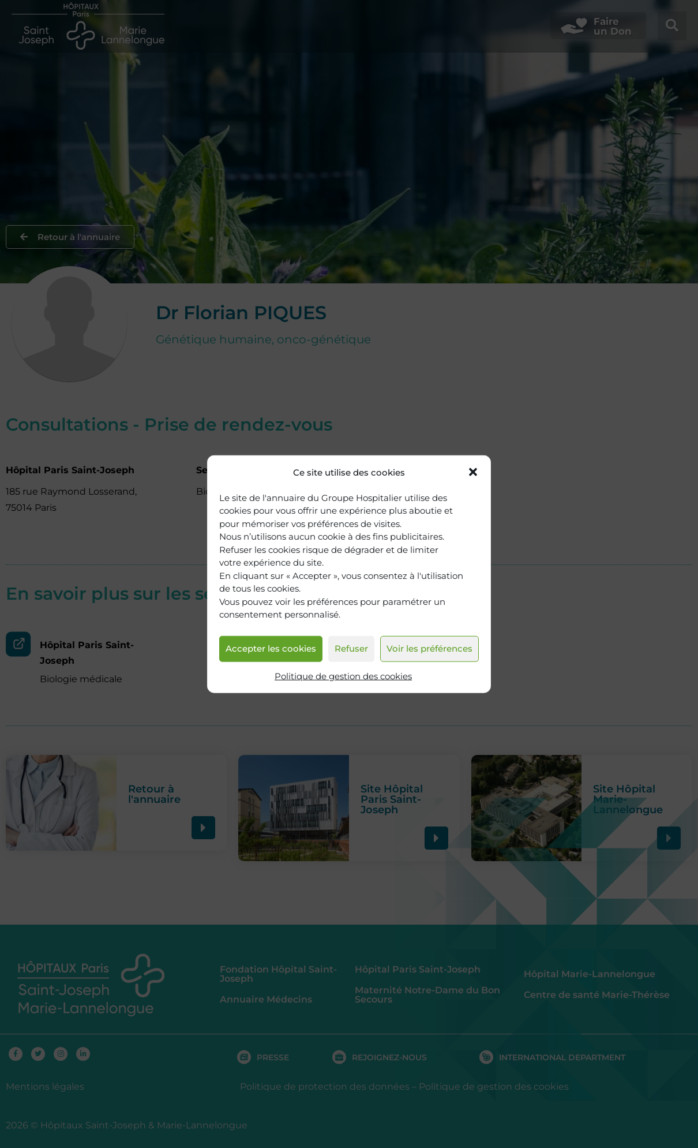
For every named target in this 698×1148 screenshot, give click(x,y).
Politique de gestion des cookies (343, 676)
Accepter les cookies (271, 648)
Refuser (351, 648)
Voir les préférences (429, 648)
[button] (473, 472)
